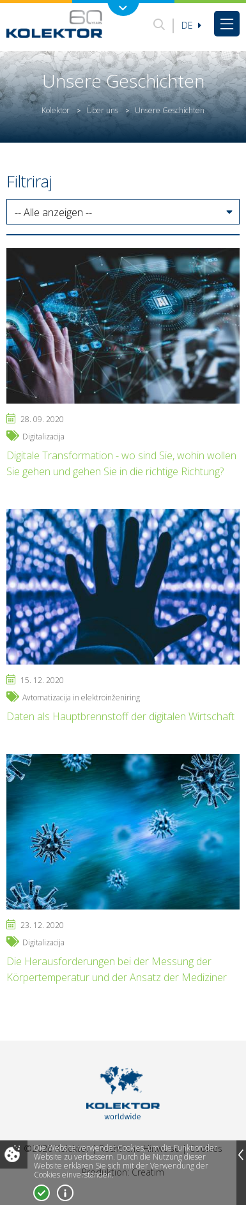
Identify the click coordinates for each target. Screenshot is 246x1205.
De (191, 25)
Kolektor (56, 110)
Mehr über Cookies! (65, 1193)
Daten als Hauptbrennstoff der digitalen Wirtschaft (120, 716)
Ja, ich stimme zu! (41, 1193)
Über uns (102, 110)
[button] (123, 212)
